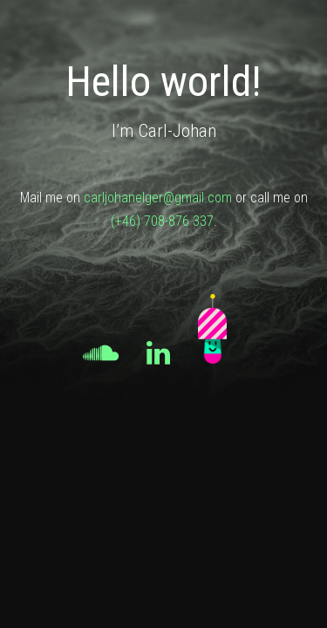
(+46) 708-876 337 (162, 221)
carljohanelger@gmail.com (158, 197)
